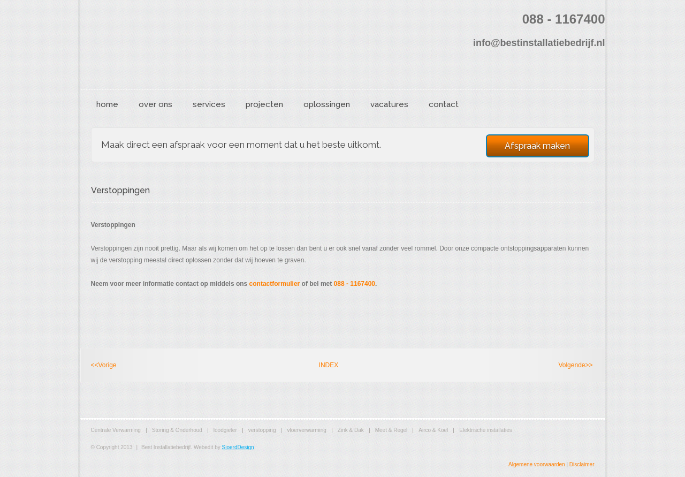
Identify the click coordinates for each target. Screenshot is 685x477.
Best (180, 46)
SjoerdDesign (238, 447)
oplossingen (326, 104)
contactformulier (274, 283)
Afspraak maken (537, 146)
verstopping (262, 430)
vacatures (389, 104)
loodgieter (225, 430)
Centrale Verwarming (116, 430)
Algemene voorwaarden (536, 464)
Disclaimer (582, 464)
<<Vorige (104, 365)
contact (444, 104)
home (107, 104)
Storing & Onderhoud (177, 430)
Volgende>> (575, 365)
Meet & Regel (391, 430)
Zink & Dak (351, 430)
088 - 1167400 (354, 283)
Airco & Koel (433, 430)
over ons (155, 104)
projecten (264, 104)
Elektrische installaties (485, 430)
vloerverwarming (306, 430)
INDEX (329, 365)
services (209, 104)
